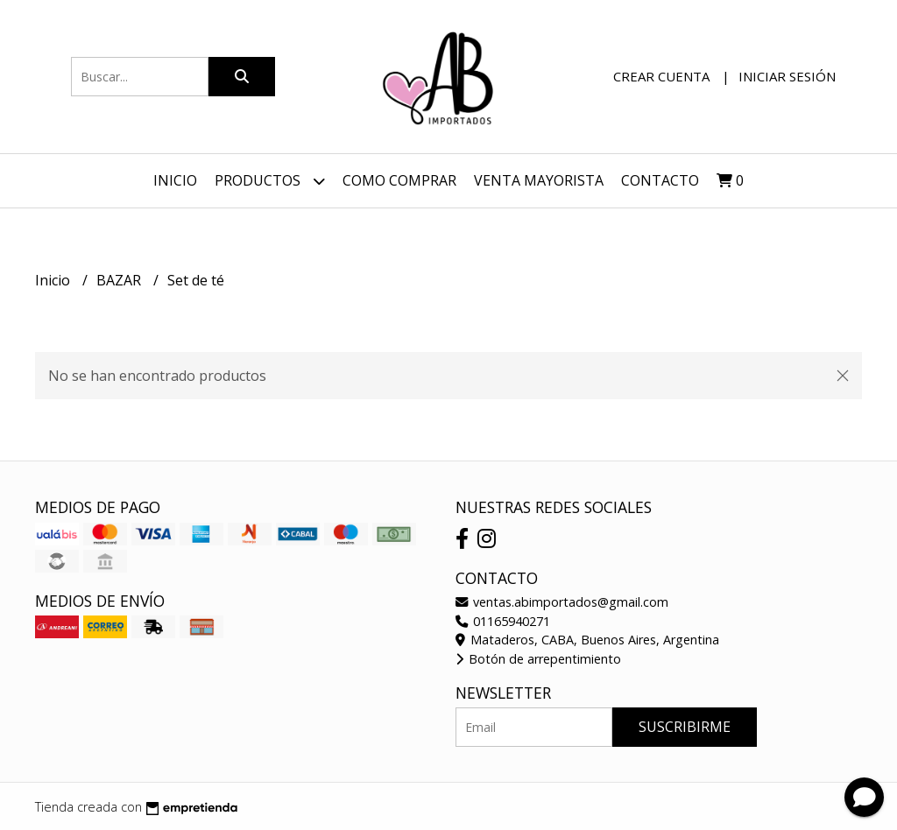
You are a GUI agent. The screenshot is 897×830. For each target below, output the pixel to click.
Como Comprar (399, 180)
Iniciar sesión (787, 76)
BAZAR (120, 280)
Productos (270, 181)
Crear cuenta (661, 76)
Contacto (660, 180)
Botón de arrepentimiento (538, 659)
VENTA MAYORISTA (539, 180)
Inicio (175, 180)
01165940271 (503, 621)
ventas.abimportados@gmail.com (562, 602)
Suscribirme (685, 726)
